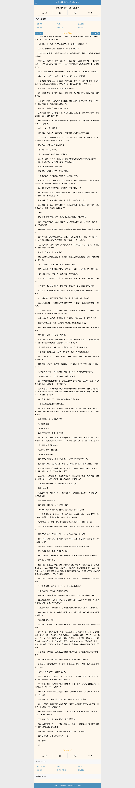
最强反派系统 (61, 770)
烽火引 (80, 766)
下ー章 (90, 13)
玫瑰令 (59, 24)
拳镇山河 (81, 770)
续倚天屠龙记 (40, 766)
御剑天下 (60, 766)
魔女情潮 (81, 24)
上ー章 (45, 13)
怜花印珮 (39, 24)
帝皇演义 (39, 770)
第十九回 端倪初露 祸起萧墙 (67, 2)
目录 (59, 13)
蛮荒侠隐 (60, 28)
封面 (75, 13)
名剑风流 (39, 28)
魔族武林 (81, 28)
